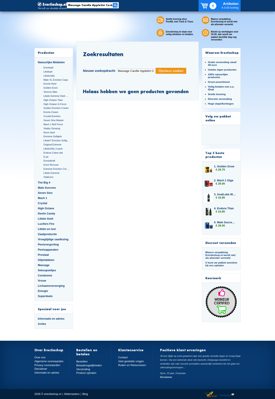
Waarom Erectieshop (222, 52)
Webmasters (71, 394)
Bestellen (82, 361)
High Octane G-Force (54, 104)
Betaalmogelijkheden (89, 365)
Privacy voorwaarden (47, 365)
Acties (42, 323)
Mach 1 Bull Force (53, 124)
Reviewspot (227, 394)
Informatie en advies (51, 318)
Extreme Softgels (52, 136)
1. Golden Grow (224, 166)
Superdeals (45, 296)
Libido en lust (47, 229)
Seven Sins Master (53, 120)
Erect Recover (51, 164)
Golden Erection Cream (56, 108)
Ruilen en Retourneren (132, 365)
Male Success (47, 187)
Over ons (40, 357)
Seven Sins (45, 192)
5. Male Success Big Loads (225, 222)
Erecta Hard (49, 83)
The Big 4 (44, 182)
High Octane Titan (53, 100)
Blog (85, 394)
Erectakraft (49, 160)
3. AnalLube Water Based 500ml (225, 194)
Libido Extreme (51, 173)
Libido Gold (45, 218)
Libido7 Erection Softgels (56, 140)
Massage (43, 265)
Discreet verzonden (220, 243)
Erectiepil (48, 67)
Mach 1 (42, 198)
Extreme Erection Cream (56, 169)
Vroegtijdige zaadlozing (53, 239)
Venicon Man (50, 92)
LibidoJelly (49, 75)
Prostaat (43, 254)
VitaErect (48, 177)
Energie (43, 291)
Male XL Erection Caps (55, 80)
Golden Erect (50, 87)
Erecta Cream (50, 112)
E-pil (45, 157)
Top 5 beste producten (214, 155)
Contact (123, 357)
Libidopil (47, 71)
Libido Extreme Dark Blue (56, 96)
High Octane (46, 208)
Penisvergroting (48, 244)
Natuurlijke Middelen (51, 62)
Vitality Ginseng (51, 128)
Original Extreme (52, 144)
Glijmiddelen (46, 260)
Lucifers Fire (46, 223)
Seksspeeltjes (47, 270)
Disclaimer (40, 368)
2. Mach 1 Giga (223, 180)
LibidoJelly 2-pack (53, 148)
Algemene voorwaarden (49, 361)
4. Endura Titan (224, 208)
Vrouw (42, 280)
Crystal (42, 203)
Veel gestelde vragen (131, 361)
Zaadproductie (47, 234)
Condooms (45, 275)
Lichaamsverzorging (51, 285)
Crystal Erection (51, 116)
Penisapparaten (48, 249)
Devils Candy (46, 213)
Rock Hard (49, 132)
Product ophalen (86, 372)
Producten (46, 52)
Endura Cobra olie (53, 152)
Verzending (83, 369)
